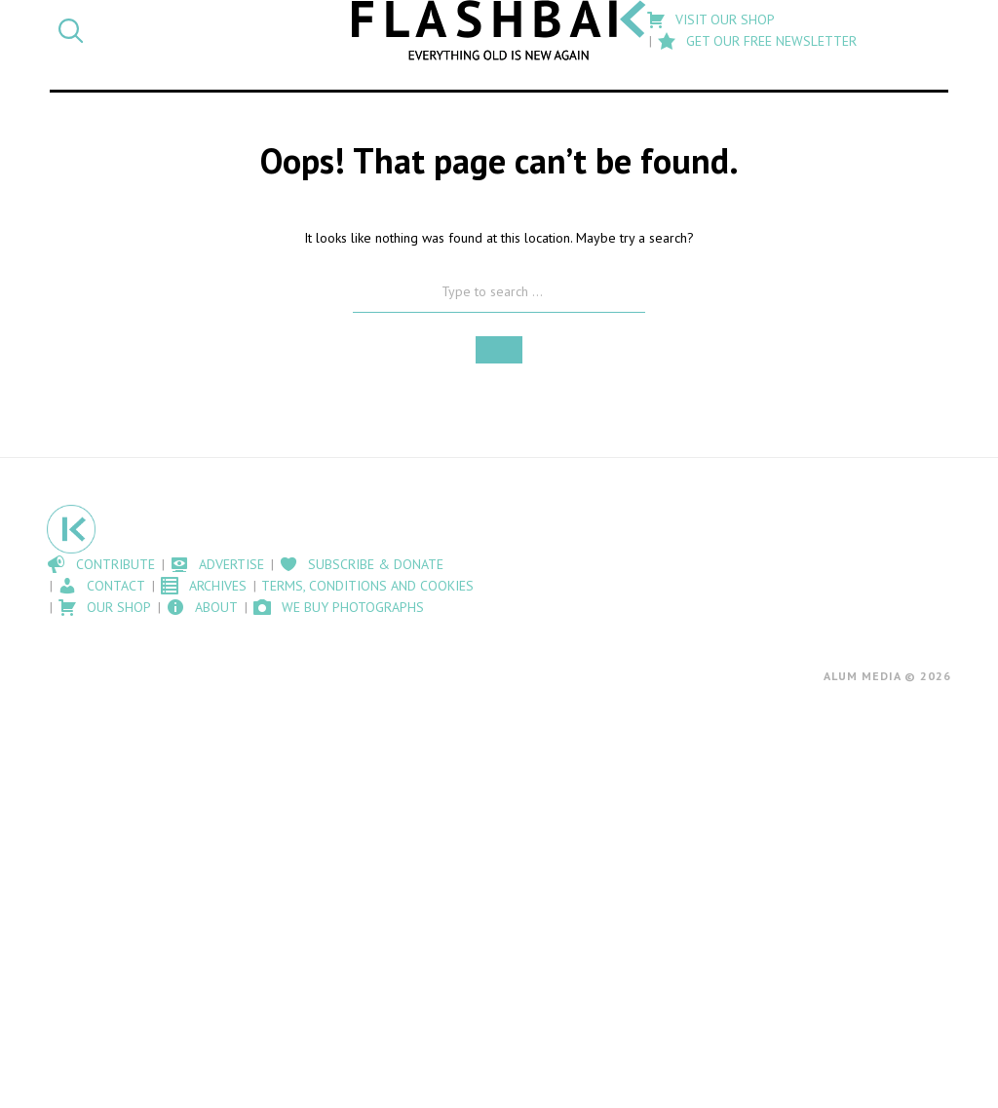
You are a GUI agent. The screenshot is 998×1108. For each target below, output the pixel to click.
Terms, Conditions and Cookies (367, 585)
